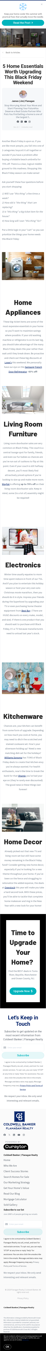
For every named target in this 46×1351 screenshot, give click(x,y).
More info (25, 1340)
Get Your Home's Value (16, 1188)
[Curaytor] (16, 1149)
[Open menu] (42, 33)
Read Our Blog (12, 1193)
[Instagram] (24, 1134)
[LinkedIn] (14, 1134)
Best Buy (25, 610)
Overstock (10, 887)
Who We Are (10, 1165)
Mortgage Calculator (15, 1199)
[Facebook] (5, 1134)
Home (7, 1160)
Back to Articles (13, 52)
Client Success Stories (16, 1171)
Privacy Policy (23, 1298)
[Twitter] (9, 1134)
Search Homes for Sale (16, 1177)
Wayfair (6, 484)
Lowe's (8, 362)
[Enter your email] (25, 1047)
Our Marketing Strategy (17, 1182)
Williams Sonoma (13, 757)
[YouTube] (19, 1134)
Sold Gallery (10, 1204)
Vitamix (22, 775)
